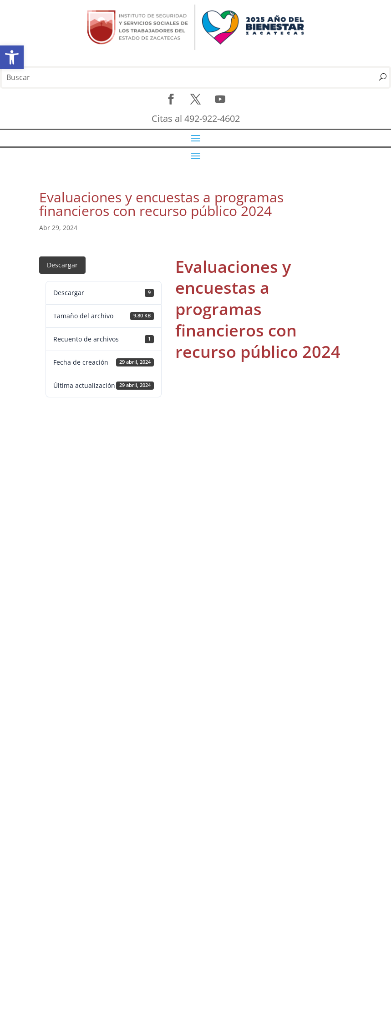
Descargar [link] (62, 265)
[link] (12, 57)
